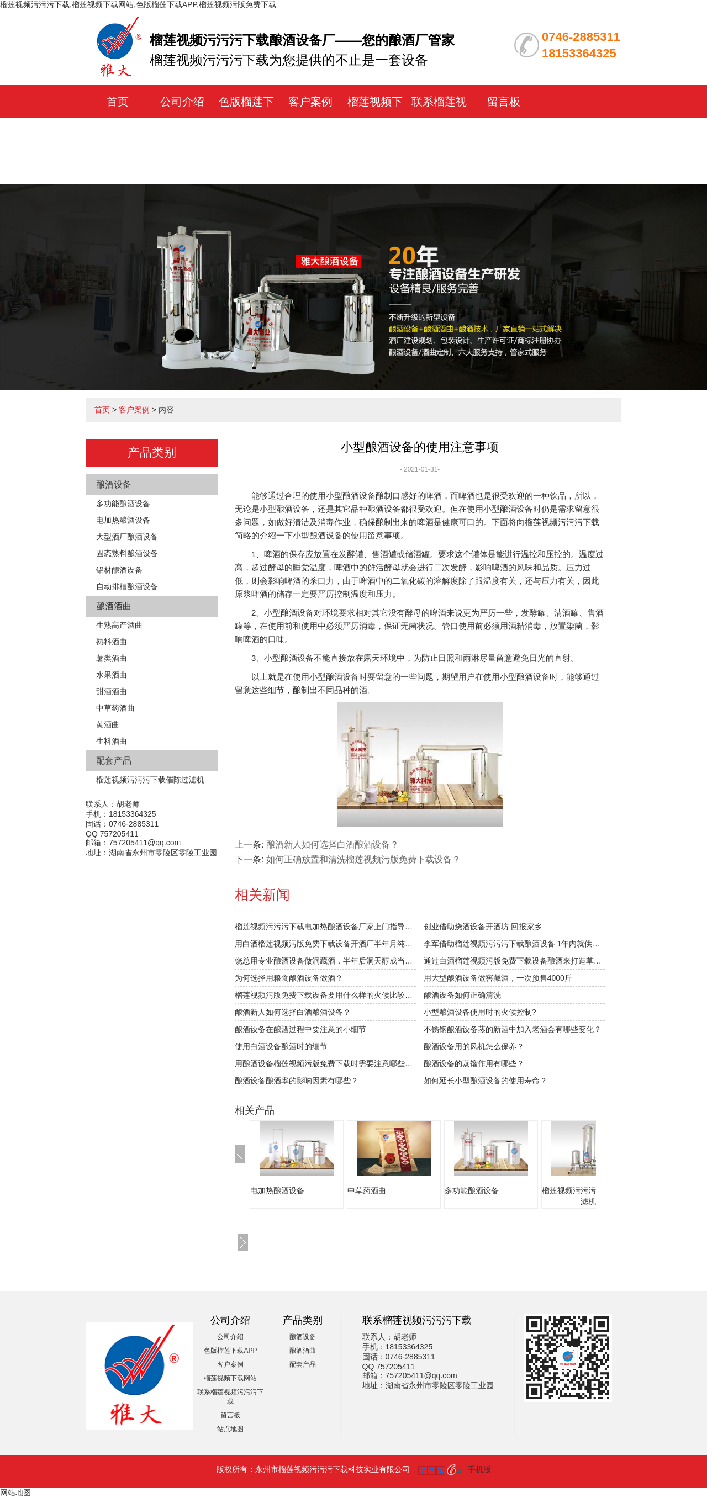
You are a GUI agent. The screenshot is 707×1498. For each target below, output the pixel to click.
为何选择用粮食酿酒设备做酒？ (289, 977)
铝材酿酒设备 (119, 569)
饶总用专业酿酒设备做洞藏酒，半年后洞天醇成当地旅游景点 (325, 960)
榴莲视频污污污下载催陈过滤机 (150, 779)
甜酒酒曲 (111, 691)
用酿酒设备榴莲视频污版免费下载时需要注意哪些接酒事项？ (325, 1063)
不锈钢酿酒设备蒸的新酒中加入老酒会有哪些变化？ (513, 1029)
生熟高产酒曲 (119, 625)
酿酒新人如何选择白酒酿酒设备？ (332, 844)
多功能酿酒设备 (123, 503)
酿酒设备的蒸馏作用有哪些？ (474, 1063)
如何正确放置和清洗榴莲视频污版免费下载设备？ (363, 859)
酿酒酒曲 (113, 606)
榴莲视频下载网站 (230, 1378)
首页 (118, 102)
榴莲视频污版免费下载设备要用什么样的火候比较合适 (325, 995)
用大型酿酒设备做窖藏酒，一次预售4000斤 (498, 977)
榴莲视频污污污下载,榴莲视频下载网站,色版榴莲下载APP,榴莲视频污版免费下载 (138, 4)
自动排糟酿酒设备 (127, 586)
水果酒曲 (111, 674)
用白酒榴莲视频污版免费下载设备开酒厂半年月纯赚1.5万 (325, 943)
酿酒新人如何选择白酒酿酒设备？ (293, 1012)
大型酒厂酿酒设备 (127, 536)
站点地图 (230, 1429)
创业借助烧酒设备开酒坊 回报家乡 (483, 926)
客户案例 (310, 102)
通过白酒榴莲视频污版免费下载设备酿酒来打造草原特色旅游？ (514, 960)
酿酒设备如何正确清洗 (462, 995)
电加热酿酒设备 (123, 520)
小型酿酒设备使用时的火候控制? (480, 1012)
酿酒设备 (113, 484)
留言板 (503, 102)
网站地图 (15, 1492)
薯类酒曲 (111, 658)
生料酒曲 (111, 741)
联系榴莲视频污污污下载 (439, 135)
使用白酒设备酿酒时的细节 (281, 1046)
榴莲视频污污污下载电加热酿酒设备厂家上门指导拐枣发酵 (325, 926)
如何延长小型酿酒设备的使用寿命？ (485, 1080)
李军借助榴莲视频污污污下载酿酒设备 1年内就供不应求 (514, 943)
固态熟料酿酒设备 (127, 553)
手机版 (479, 1469)
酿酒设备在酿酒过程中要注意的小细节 (300, 1029)
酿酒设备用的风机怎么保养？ (474, 1046)
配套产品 (113, 760)
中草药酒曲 (115, 707)
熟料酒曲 (111, 641)
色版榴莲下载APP (230, 1350)
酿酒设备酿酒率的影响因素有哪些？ (296, 1080)
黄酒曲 (107, 724)
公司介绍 (182, 102)
